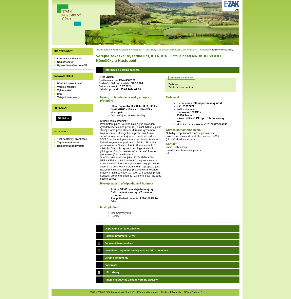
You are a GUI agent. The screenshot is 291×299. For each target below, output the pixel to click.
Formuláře (111, 265)
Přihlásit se (64, 118)
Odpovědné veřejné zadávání (122, 228)
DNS (59, 93)
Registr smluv (65, 62)
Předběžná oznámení (69, 83)
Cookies (165, 292)
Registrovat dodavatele (70, 146)
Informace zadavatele (69, 58)
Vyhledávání (64, 90)
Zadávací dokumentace (119, 243)
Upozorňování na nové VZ (72, 65)
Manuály (176, 292)
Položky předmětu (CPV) (120, 235)
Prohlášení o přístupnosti (145, 292)
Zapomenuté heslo (68, 142)
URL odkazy (112, 272)
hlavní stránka (103, 49)
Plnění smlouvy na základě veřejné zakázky (131, 279)
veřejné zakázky (120, 49)
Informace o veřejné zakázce (122, 69)
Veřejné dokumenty (68, 97)
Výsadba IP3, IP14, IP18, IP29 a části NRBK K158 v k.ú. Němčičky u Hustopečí (170, 49)
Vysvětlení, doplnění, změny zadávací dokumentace (136, 250)
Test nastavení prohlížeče (72, 139)
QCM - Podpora (192, 292)
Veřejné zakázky (66, 87)
